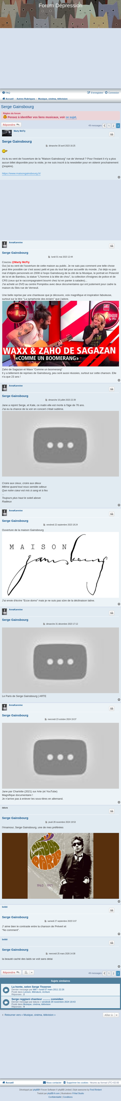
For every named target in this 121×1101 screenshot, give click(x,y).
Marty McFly (19, 131)
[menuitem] (6, 92)
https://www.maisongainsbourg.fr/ (21, 173)
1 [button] (109, 125)
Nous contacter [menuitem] (52, 1082)
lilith (35, 989)
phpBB (36, 1090)
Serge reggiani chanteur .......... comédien (37, 999)
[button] (104, 125)
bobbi (4, 907)
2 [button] (113, 125)
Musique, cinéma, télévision (37, 1004)
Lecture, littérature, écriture (36, 992)
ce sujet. (71, 117)
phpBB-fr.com (53, 1093)
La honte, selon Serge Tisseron (31, 986)
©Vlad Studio (78, 1093)
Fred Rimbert (96, 1090)
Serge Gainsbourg (17, 106)
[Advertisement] (60, 59)
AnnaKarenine (16, 242)
